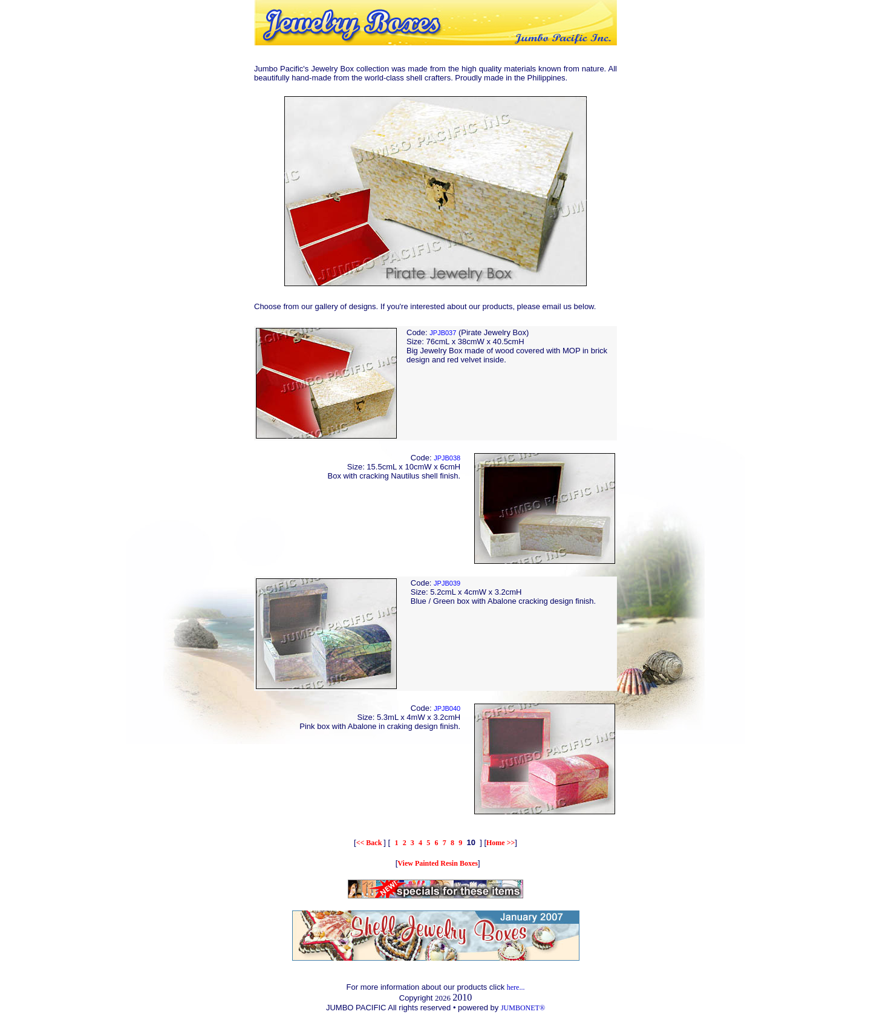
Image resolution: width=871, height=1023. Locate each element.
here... (516, 987)
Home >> (500, 842)
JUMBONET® (523, 1008)
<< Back (370, 842)
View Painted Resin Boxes (437, 863)
